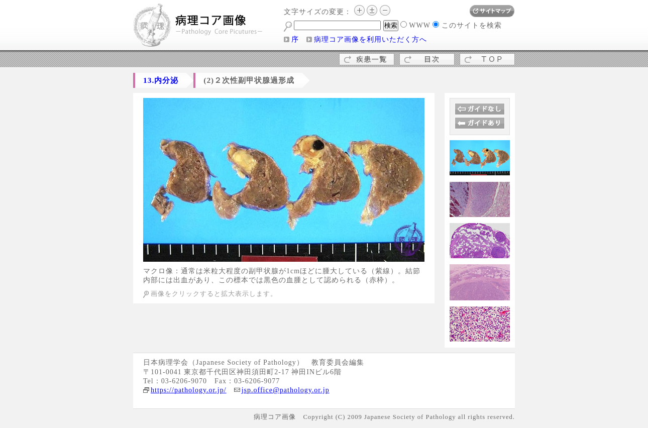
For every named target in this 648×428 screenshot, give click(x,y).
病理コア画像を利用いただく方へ (370, 39)
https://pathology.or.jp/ (189, 390)
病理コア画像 (198, 26)
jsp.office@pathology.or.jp (286, 390)
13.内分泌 (160, 80)
